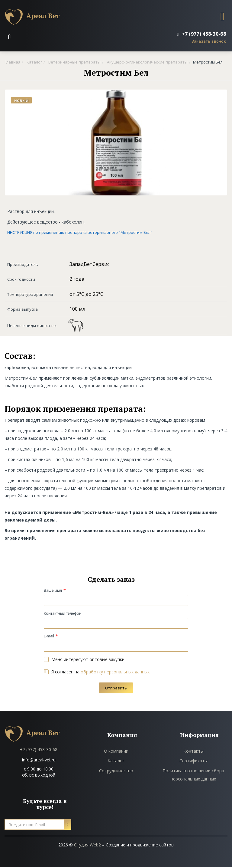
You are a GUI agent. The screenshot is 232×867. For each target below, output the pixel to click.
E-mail (49, 636)
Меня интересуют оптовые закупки (84, 659)
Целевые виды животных (31, 325)
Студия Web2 (87, 845)
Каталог (116, 761)
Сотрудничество (116, 771)
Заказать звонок (209, 41)
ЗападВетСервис (89, 264)
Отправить (116, 688)
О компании (116, 751)
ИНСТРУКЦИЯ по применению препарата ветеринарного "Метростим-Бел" (79, 232)
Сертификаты (193, 761)
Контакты (193, 751)
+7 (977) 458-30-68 (38, 749)
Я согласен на (97, 672)
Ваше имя (53, 590)
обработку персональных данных (115, 672)
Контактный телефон (63, 613)
